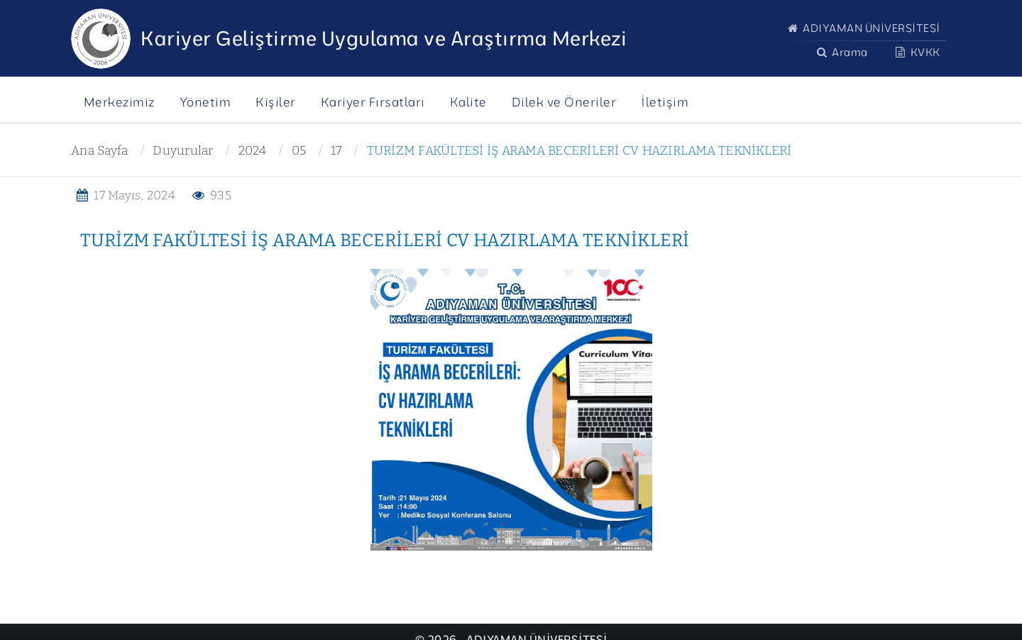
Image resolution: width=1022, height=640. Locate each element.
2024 (252, 150)
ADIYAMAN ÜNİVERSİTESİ (862, 28)
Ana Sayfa (99, 150)
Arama (840, 52)
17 (336, 150)
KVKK (916, 52)
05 (299, 150)
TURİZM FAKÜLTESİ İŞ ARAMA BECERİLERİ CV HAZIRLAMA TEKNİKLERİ (579, 150)
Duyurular (183, 150)
